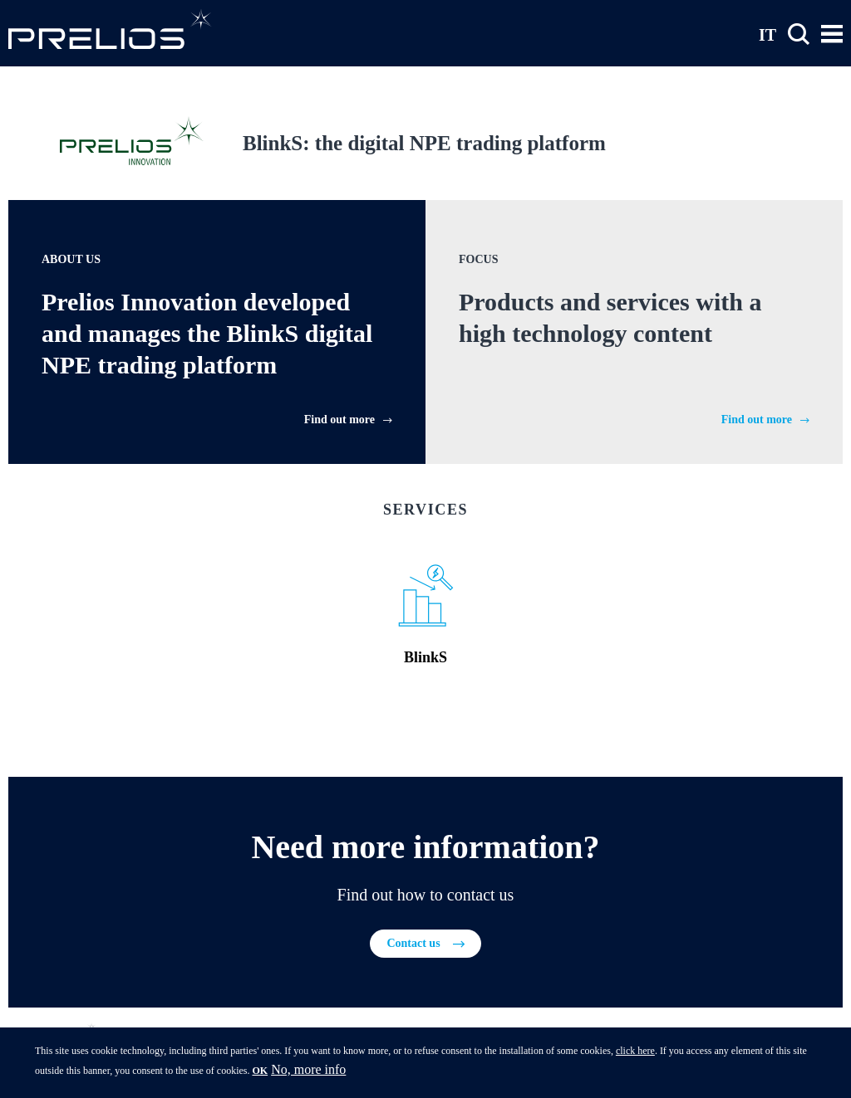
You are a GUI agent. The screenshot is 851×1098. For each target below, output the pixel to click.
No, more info (308, 1072)
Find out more (339, 419)
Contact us (413, 943)
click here (635, 1053)
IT (767, 34)
